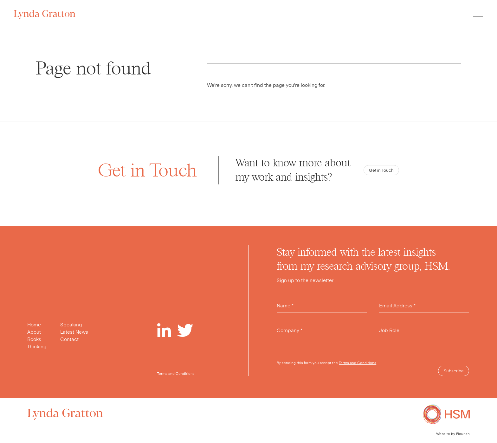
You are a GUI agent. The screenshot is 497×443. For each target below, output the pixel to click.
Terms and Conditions (357, 362)
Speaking (71, 324)
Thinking (36, 346)
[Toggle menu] (478, 14)
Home (34, 324)
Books (34, 339)
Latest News (74, 332)
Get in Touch (381, 170)
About (34, 332)
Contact (69, 339)
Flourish (463, 433)
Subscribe (454, 371)
